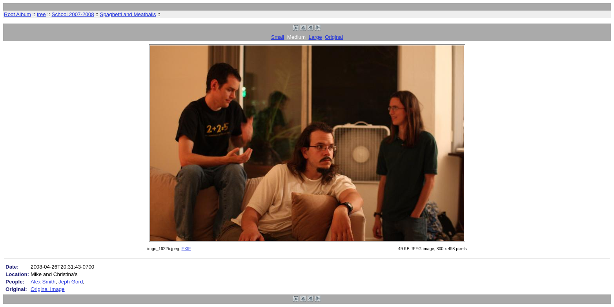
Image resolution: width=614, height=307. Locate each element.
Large (315, 37)
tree (41, 14)
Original (334, 37)
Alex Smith (43, 282)
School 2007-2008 (73, 14)
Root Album (17, 14)
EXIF (186, 248)
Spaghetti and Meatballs (128, 14)
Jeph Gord (70, 282)
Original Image (48, 289)
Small (277, 37)
